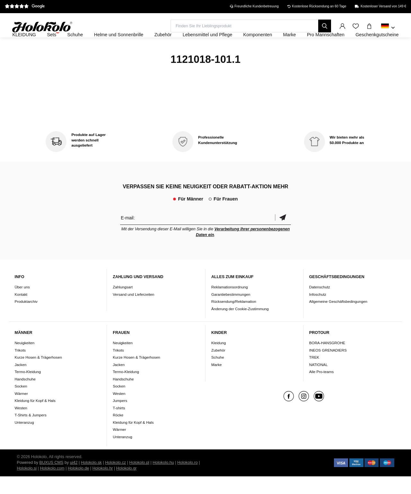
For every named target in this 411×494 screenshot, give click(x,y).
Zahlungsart (123, 304)
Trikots (20, 367)
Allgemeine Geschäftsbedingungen (338, 319)
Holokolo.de (78, 486)
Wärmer (21, 411)
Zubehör (218, 367)
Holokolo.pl (139, 480)
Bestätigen (283, 235)
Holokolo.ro (187, 480)
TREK (314, 375)
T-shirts (119, 425)
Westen (20, 425)
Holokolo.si (27, 486)
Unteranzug (24, 440)
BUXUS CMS (51, 480)
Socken (20, 404)
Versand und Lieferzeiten (133, 312)
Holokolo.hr (102, 486)
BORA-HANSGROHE (327, 360)
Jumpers (120, 418)
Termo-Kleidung (27, 389)
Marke (216, 382)
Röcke (118, 432)
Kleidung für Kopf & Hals (34, 418)
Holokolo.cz (115, 480)
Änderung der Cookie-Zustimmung (240, 326)
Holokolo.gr (126, 486)
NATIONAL (318, 382)
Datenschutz (319, 304)
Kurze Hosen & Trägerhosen (38, 375)
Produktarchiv (25, 319)
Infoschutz (317, 312)
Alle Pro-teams (321, 389)
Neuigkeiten (24, 360)
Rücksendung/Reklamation (233, 319)
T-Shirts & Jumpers (30, 432)
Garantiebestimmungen (230, 312)
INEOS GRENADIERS (328, 367)
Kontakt (20, 312)
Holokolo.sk (91, 480)
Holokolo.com (52, 486)
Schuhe (217, 375)
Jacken (20, 382)
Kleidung (218, 360)
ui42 (74, 480)
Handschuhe (25, 396)
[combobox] (388, 28)
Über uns (22, 304)
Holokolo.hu (163, 480)
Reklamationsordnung (229, 304)
